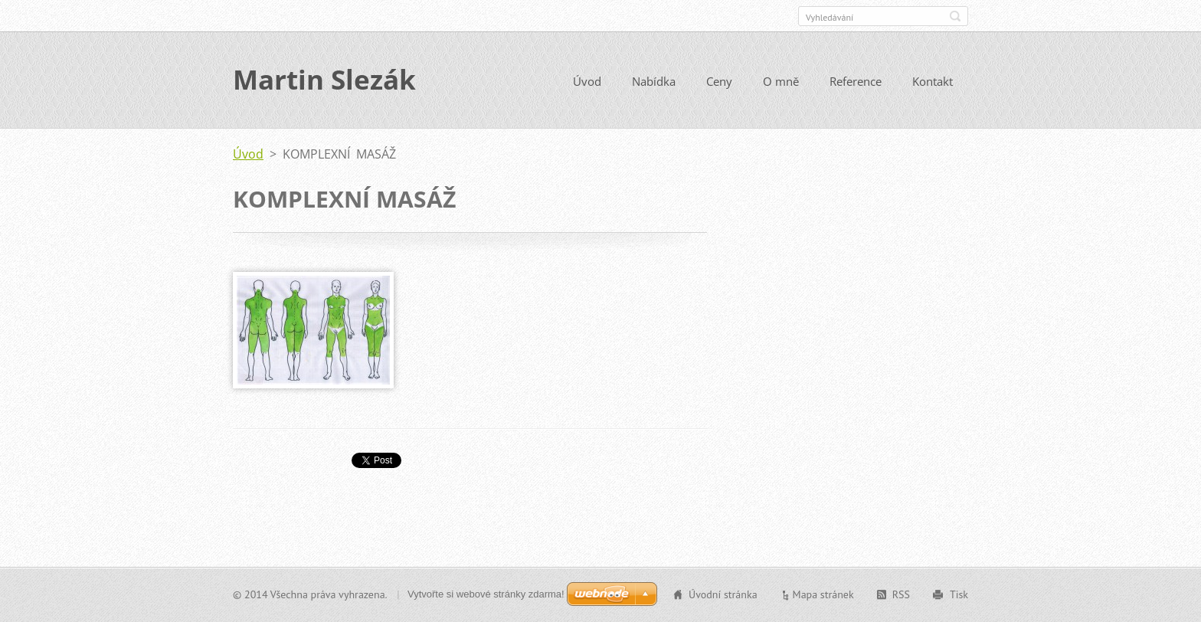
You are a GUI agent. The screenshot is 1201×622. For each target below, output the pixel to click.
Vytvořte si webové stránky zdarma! (486, 594)
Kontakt (932, 82)
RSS (901, 594)
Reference (856, 82)
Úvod (587, 82)
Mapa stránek (823, 594)
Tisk (959, 594)
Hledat (955, 16)
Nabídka (654, 82)
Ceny (719, 82)
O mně (781, 82)
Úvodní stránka (723, 594)
